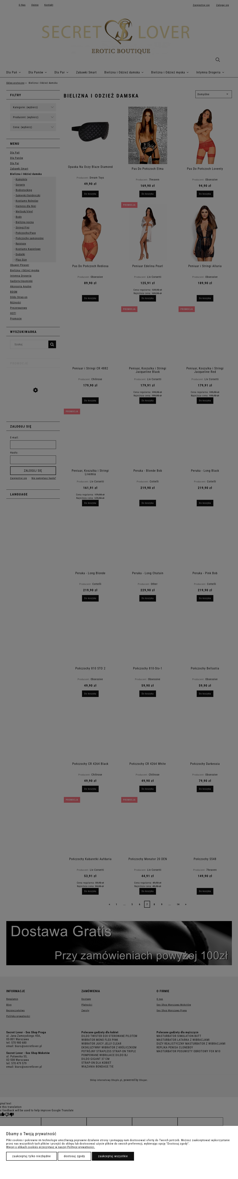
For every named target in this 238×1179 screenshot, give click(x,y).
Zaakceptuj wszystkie (113, 1156)
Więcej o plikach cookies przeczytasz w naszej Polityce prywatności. (50, 1147)
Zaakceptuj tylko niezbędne (31, 1156)
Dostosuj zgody (74, 1156)
